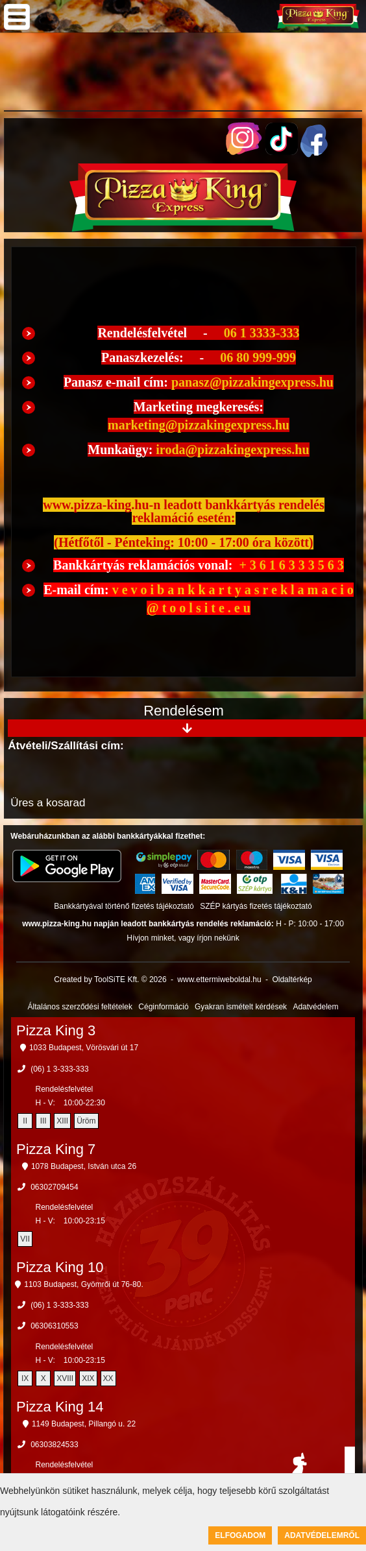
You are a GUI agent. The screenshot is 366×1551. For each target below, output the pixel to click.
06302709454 (54, 1187)
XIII (62, 1120)
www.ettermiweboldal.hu (219, 979)
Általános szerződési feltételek (80, 1006)
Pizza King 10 (60, 1267)
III (43, 1120)
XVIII (64, 1378)
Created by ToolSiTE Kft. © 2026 (110, 979)
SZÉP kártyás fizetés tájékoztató (256, 906)
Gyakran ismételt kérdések (241, 1006)
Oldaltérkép (291, 979)
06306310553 (54, 1325)
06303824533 (54, 1444)
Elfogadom (240, 1535)
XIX (88, 1378)
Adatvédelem (315, 1006)
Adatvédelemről (322, 1535)
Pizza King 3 (55, 1030)
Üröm (86, 1120)
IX (25, 1378)
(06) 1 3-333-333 (59, 1069)
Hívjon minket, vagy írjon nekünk (183, 938)
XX (108, 1378)
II (25, 1120)
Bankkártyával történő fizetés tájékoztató (123, 906)
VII (25, 1239)
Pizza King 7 (55, 1149)
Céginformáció (163, 1006)
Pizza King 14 (60, 1407)
